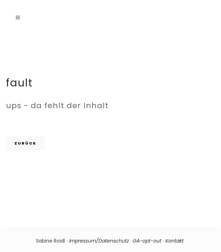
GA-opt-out (147, 240)
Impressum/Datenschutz (99, 240)
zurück (25, 143)
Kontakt (175, 240)
